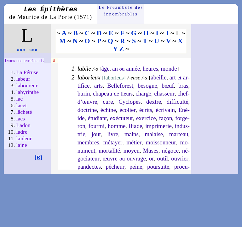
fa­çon (165, 118)
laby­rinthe (27, 92)
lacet (21, 105)
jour (96, 134)
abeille (158, 77)
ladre (21, 132)
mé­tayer (113, 142)
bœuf (168, 85)
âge (105, 68)
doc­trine (87, 110)
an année (126, 68)
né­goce (170, 150)
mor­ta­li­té (109, 150)
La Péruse (27, 72)
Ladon (23, 125)
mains (131, 134)
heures (150, 68)
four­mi (97, 126)
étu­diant (97, 118)
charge (143, 93)
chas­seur (164, 93)
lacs (20, 118)
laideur (24, 138)
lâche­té (24, 112)
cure (108, 101)
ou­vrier (179, 158)
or (151, 158)
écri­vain (165, 110)
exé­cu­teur (121, 118)
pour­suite (158, 166)
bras (183, 85)
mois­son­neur (161, 142)
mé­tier (133, 142)
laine (21, 145)
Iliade (135, 126)
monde (169, 68)
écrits (145, 110)
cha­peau (113, 93)
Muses (150, 150)
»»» (33, 49)
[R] (38, 157)
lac (19, 99)
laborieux (89, 77)
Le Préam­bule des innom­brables (121, 10)
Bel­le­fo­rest (120, 85)
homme (116, 126)
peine (136, 166)
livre (112, 134)
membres (88, 142)
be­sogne (147, 85)
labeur (23, 79)
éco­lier (127, 110)
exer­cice (146, 118)
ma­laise (154, 134)
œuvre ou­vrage (124, 158)
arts (98, 85)
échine (108, 110)
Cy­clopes (129, 101)
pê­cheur (115, 166)
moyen (132, 150)
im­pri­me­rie (158, 126)
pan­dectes (89, 166)
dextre (153, 101)
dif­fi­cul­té (177, 101)
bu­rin (84, 93)
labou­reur (27, 85)
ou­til (162, 158)
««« (21, 49)
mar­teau (178, 134)
